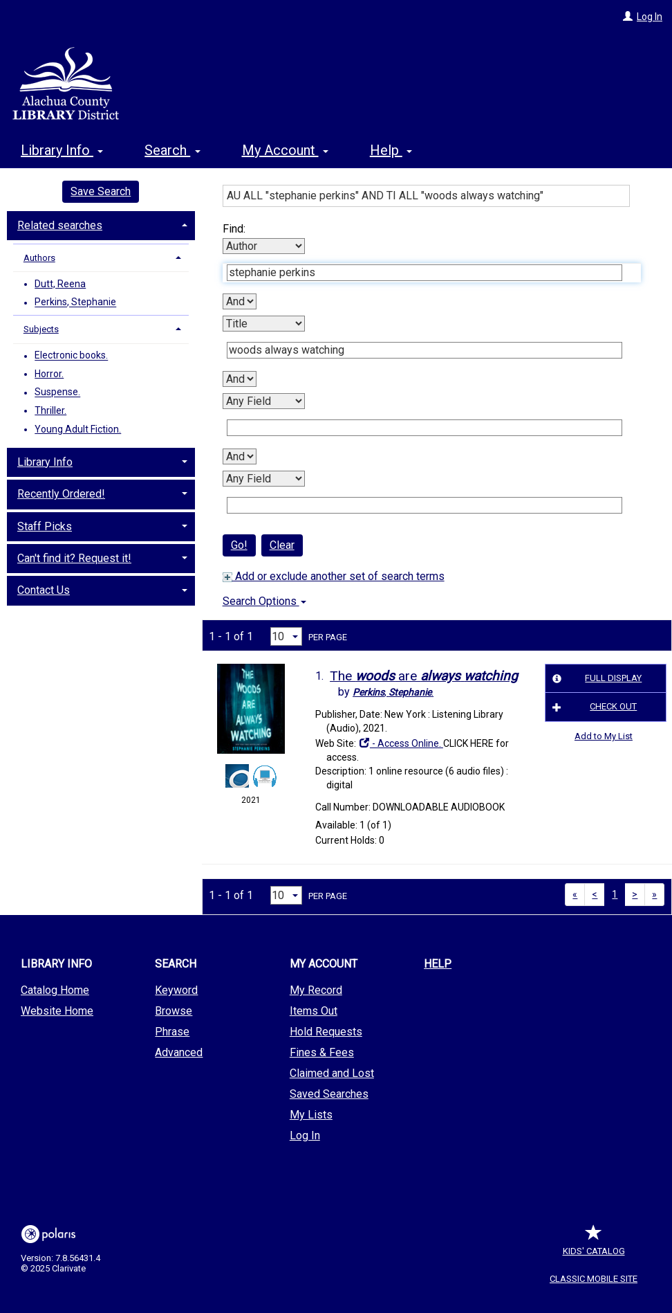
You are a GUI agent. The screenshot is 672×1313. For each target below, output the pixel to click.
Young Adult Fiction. (78, 429)
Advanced (179, 1052)
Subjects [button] (41, 329)
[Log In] (628, 16)
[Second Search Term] (424, 350)
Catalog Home (55, 990)
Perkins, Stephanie (75, 302)
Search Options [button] (264, 601)
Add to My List (604, 736)
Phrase (172, 1031)
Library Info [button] (62, 150)
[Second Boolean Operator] (239, 379)
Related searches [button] (59, 225)
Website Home (57, 1010)
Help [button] (391, 150)
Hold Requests (326, 1031)
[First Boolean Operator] (239, 301)
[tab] (101, 224)
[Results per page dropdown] (286, 636)
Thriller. (50, 410)
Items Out (313, 1010)
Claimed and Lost (332, 1073)
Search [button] (172, 150)
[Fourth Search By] (264, 479)
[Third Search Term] (424, 427)
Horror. (49, 373)
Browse (173, 1010)
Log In (649, 16)
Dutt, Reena (60, 283)
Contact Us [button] (43, 590)
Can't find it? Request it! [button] (74, 558)
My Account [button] (285, 150)
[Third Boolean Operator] (239, 456)
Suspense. (57, 392)
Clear (282, 545)
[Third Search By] (264, 401)
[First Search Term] (424, 272)
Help (437, 963)
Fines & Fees (322, 1052)
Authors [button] (39, 258)
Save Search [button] (101, 191)
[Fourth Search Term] (424, 505)
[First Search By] (264, 246)
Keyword (176, 990)
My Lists (311, 1114)
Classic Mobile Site (593, 1279)
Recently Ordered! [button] (61, 493)
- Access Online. (400, 743)
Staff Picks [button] (44, 526)
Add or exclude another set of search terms (334, 576)
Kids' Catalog (594, 1244)
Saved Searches (329, 1094)
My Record (316, 990)
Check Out (592, 707)
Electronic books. (71, 355)
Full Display (595, 678)
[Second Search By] (264, 324)
